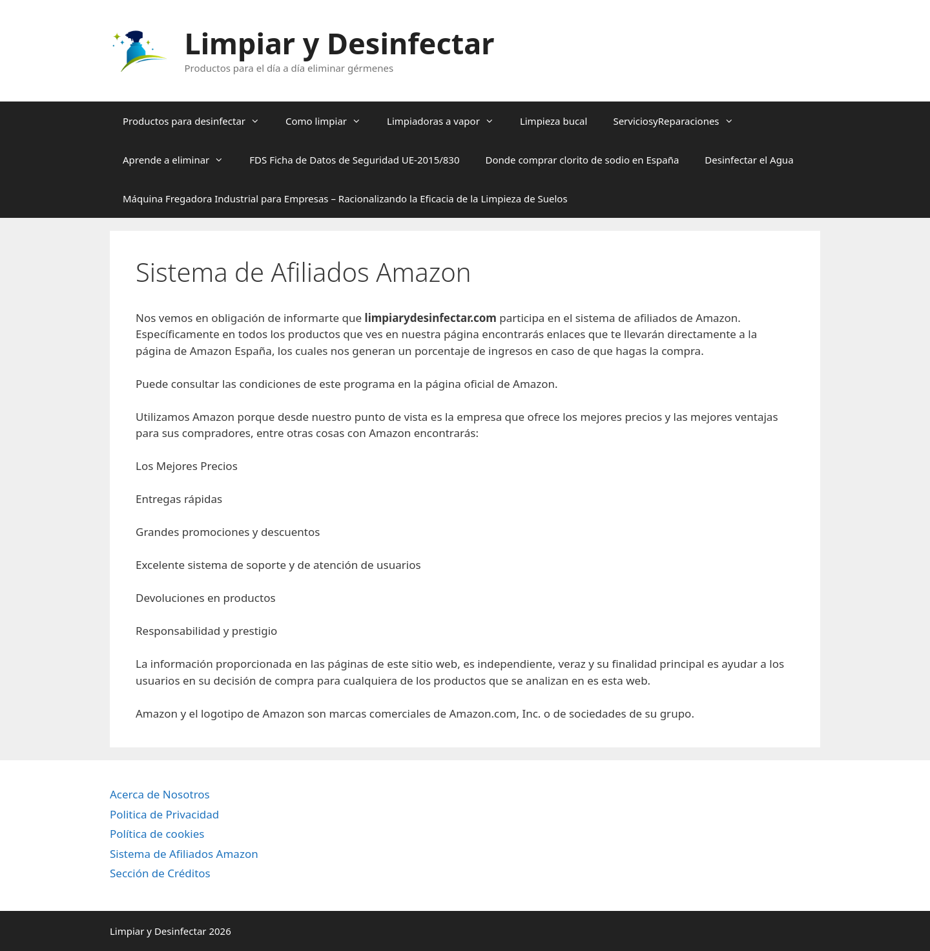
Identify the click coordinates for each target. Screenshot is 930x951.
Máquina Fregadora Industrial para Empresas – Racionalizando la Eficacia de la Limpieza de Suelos (345, 198)
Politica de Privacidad (164, 814)
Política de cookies (157, 833)
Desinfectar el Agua (749, 159)
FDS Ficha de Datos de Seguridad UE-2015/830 (354, 159)
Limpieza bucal (554, 120)
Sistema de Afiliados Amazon (184, 853)
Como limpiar (329, 121)
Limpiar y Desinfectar (340, 43)
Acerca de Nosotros (160, 794)
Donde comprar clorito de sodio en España (582, 159)
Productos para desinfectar (198, 121)
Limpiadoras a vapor (447, 121)
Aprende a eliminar (179, 159)
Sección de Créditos (160, 873)
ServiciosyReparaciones (679, 121)
